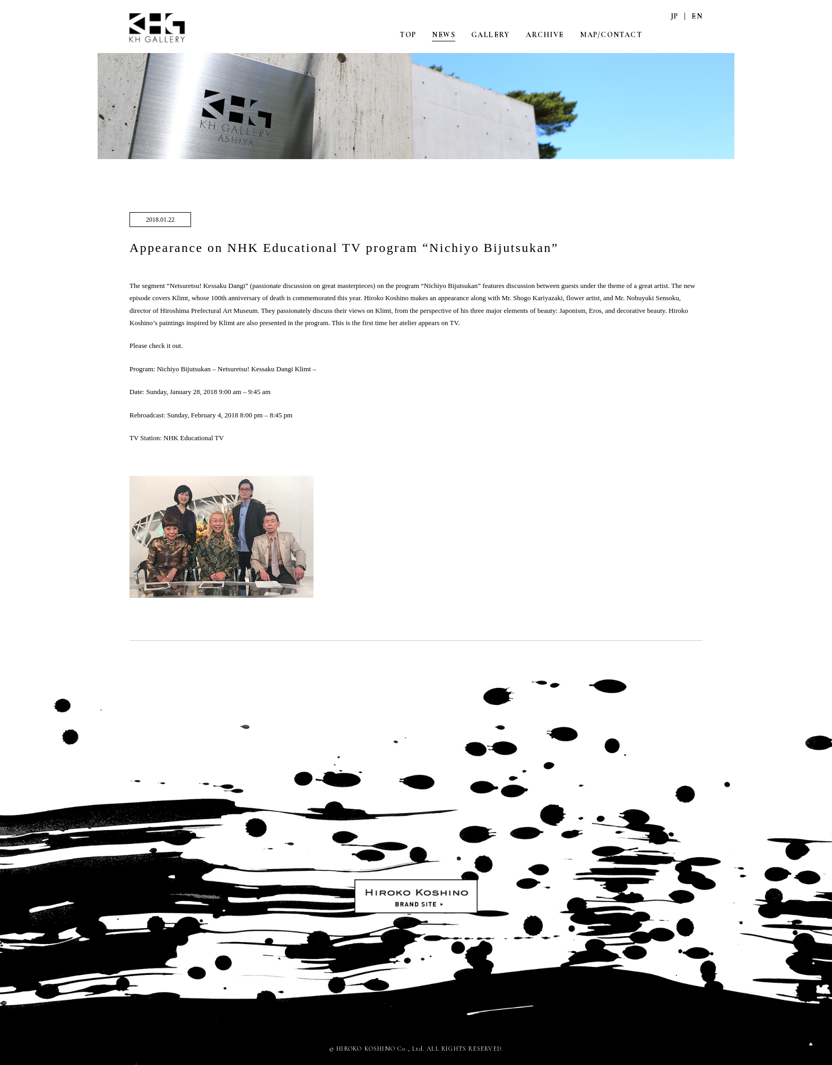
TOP (408, 34)
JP (675, 16)
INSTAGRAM (674, 34)
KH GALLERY (157, 27)
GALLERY (490, 34)
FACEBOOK (697, 34)
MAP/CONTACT (611, 34)
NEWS (443, 34)
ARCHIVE (545, 34)
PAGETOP (810, 1043)
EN (697, 16)
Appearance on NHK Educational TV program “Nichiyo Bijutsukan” (344, 248)
